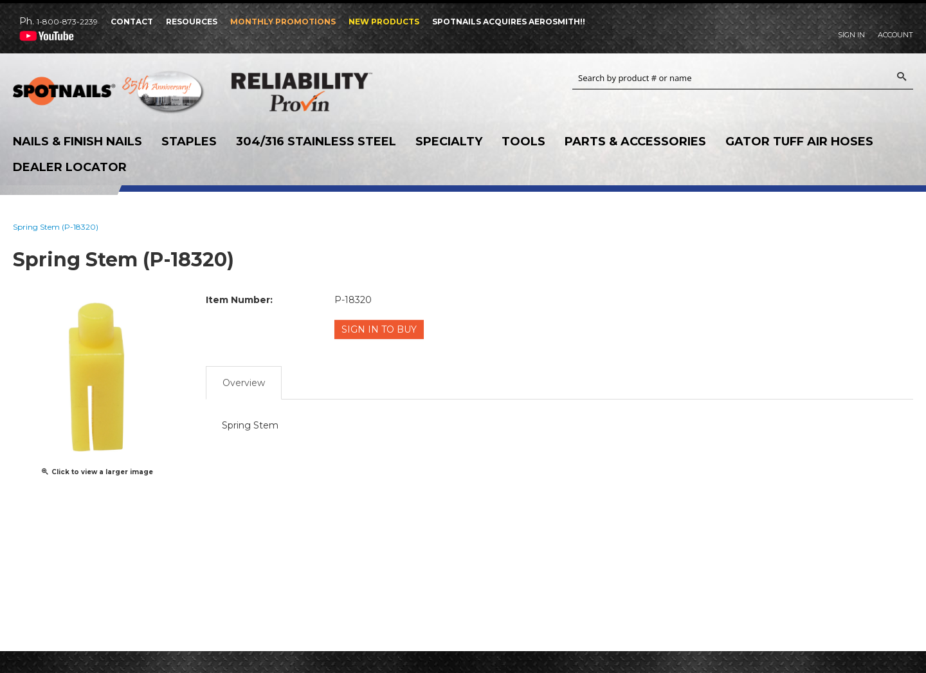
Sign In (851, 34)
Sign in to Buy (379, 329)
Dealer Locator (70, 167)
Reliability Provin (328, 92)
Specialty (448, 141)
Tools (523, 141)
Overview (243, 381)
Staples (189, 141)
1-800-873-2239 (67, 21)
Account (895, 34)
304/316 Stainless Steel (316, 141)
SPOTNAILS (109, 95)
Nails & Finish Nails (77, 141)
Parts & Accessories (635, 141)
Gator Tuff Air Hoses (799, 141)
